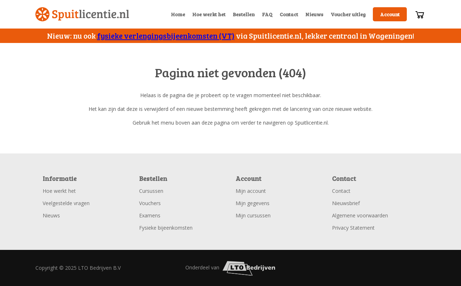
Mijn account (251, 190)
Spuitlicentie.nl (82, 14)
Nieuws (314, 14)
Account (390, 14)
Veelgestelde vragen (66, 203)
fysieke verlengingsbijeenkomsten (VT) (165, 35)
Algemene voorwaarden (360, 215)
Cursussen (151, 190)
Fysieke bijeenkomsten (166, 227)
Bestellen (244, 14)
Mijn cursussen (253, 215)
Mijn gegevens (253, 203)
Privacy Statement (353, 227)
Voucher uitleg (348, 14)
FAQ (267, 14)
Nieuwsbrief (346, 203)
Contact (289, 14)
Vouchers (150, 203)
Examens (149, 215)
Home (178, 14)
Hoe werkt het (208, 14)
